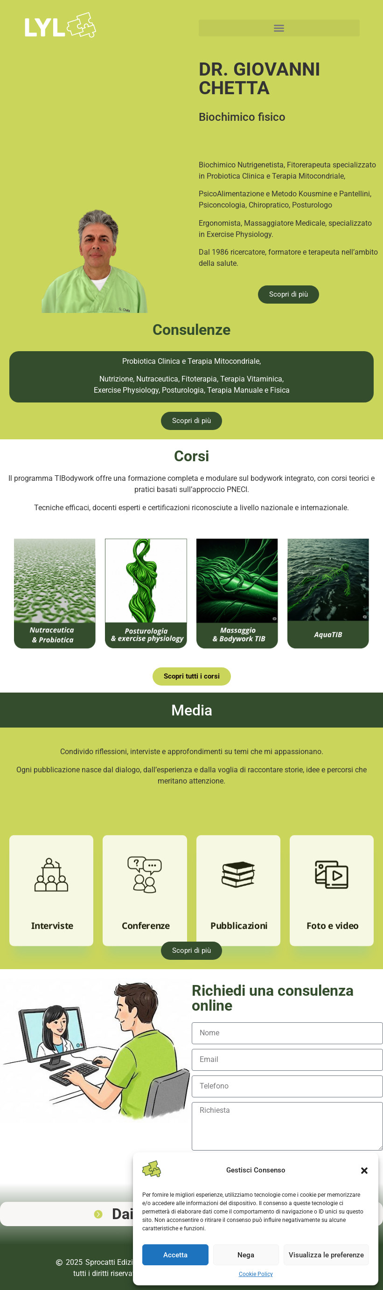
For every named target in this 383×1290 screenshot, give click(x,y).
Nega (245, 1255)
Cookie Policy (256, 1274)
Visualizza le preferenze (326, 1255)
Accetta (175, 1255)
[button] (364, 1170)
